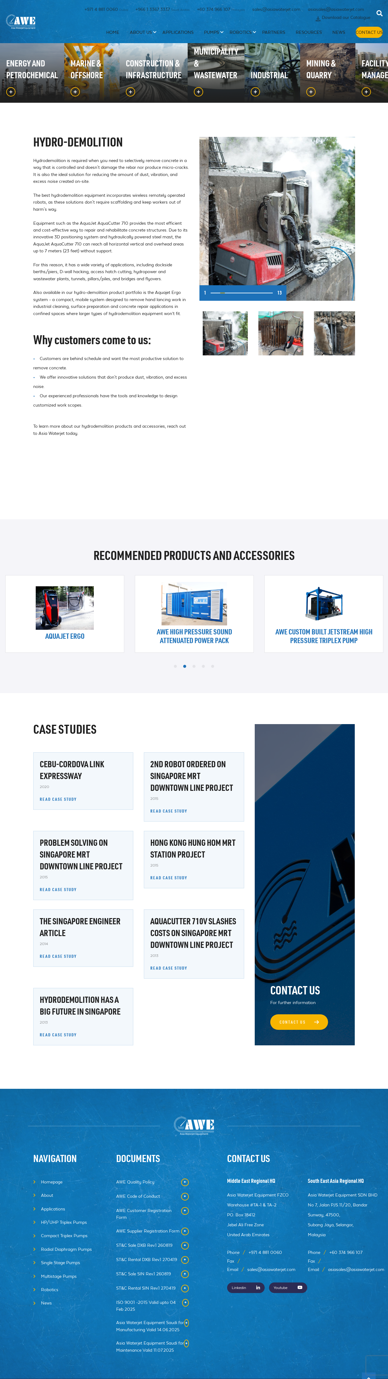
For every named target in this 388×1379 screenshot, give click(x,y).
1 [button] (175, 667)
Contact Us (364, 40)
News (329, 40)
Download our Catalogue (346, 22)
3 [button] (194, 667)
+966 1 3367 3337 (162, 10)
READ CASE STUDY (58, 800)
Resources (302, 40)
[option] (277, 219)
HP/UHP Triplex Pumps (64, 1222)
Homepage (51, 1181)
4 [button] (203, 667)
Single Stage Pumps (60, 1262)
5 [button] (213, 667)
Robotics (241, 40)
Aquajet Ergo (64, 637)
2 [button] (185, 667)
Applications (185, 40)
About (47, 1195)
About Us (152, 40)
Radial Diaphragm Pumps (66, 1249)
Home (126, 40)
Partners (271, 40)
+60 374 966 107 (221, 10)
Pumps (215, 40)
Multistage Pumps (59, 1276)
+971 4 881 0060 (106, 10)
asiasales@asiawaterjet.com (336, 10)
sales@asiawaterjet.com (276, 10)
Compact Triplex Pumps (64, 1235)
